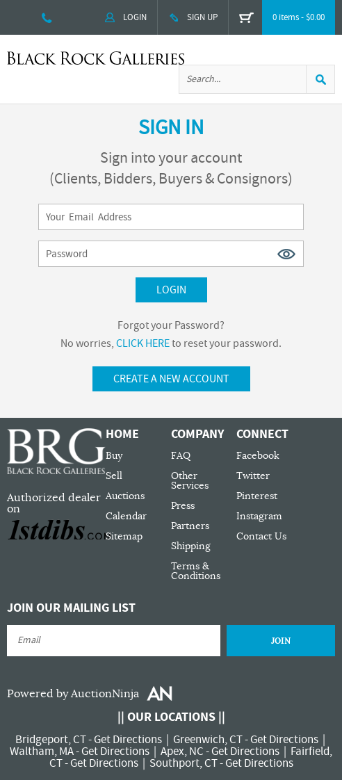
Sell (114, 476)
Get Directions (128, 739)
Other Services (190, 480)
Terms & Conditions (195, 571)
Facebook (257, 456)
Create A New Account (171, 379)
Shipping (191, 546)
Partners (190, 526)
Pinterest (256, 496)
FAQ (180, 456)
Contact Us (261, 536)
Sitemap (124, 536)
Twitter (253, 476)
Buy (114, 456)
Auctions (125, 496)
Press (183, 506)
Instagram (259, 516)
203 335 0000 (47, 17)
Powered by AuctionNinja (73, 694)
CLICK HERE (143, 343)
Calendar (126, 516)
